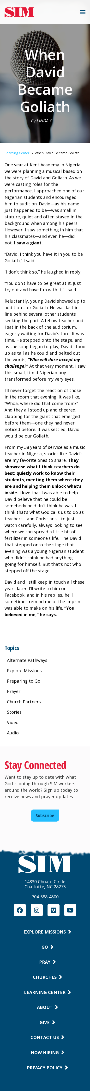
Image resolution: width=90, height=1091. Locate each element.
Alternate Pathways (27, 660)
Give (45, 1022)
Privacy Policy (44, 1068)
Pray (44, 962)
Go (45, 947)
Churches (45, 977)
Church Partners (24, 702)
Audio (13, 733)
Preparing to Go (23, 681)
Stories (14, 712)
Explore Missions (24, 670)
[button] (82, 12)
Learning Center (17, 153)
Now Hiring (45, 1052)
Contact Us (44, 1037)
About (45, 1007)
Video (12, 722)
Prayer (13, 691)
